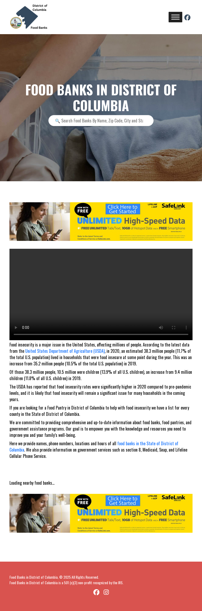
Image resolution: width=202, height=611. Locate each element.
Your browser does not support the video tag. (101, 294)
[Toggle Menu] (175, 16)
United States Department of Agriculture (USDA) (65, 351)
